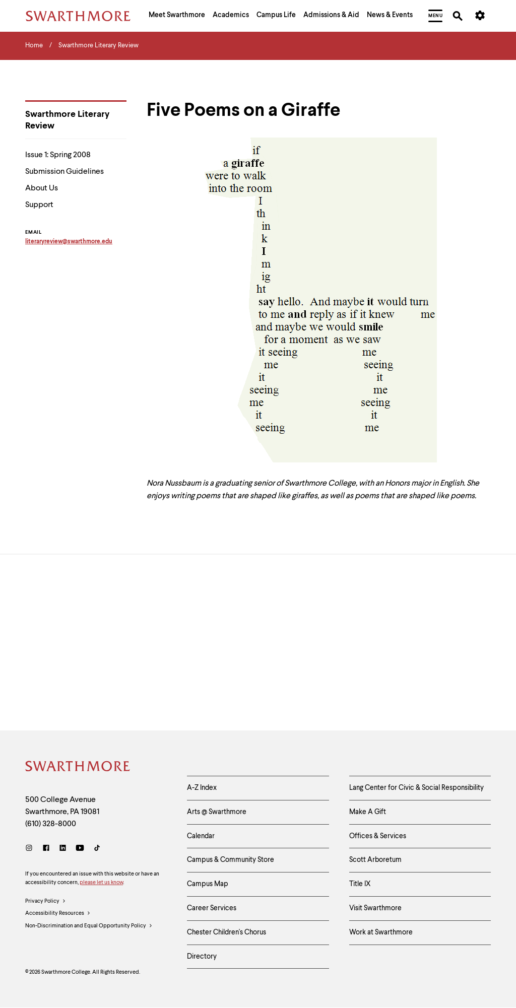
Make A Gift (367, 812)
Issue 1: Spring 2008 (58, 155)
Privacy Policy (45, 902)
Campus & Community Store (230, 859)
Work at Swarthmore (381, 932)
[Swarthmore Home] (78, 768)
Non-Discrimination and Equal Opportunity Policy (89, 926)
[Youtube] (80, 849)
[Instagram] (31, 849)
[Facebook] (46, 849)
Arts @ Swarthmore (216, 812)
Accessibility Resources (58, 914)
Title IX (360, 884)
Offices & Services (377, 836)
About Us (41, 188)
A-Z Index (202, 787)
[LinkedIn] (62, 849)
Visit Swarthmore (375, 908)
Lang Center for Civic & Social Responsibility (416, 787)
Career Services (211, 908)
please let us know (101, 883)
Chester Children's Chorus (226, 932)
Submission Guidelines (64, 172)
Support (39, 205)
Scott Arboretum (375, 859)
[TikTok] (97, 849)
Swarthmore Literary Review (67, 120)
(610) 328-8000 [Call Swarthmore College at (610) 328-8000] (50, 824)
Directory (202, 956)
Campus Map (207, 884)
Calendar (201, 836)
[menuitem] (177, 16)
